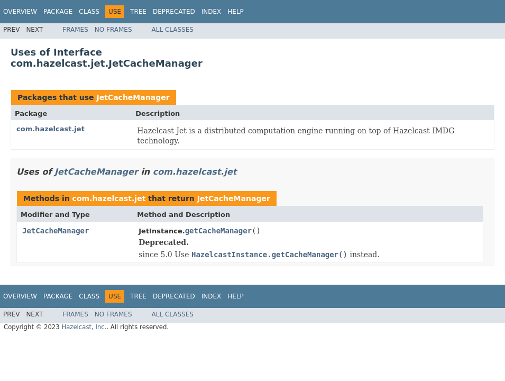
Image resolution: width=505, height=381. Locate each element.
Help (235, 11)
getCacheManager (218, 230)
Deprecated (174, 11)
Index (211, 11)
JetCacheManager (132, 97)
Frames (75, 29)
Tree (138, 11)
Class (89, 11)
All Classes (173, 29)
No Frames (113, 29)
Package (57, 11)
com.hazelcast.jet (50, 129)
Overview (20, 11)
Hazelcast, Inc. (83, 327)
